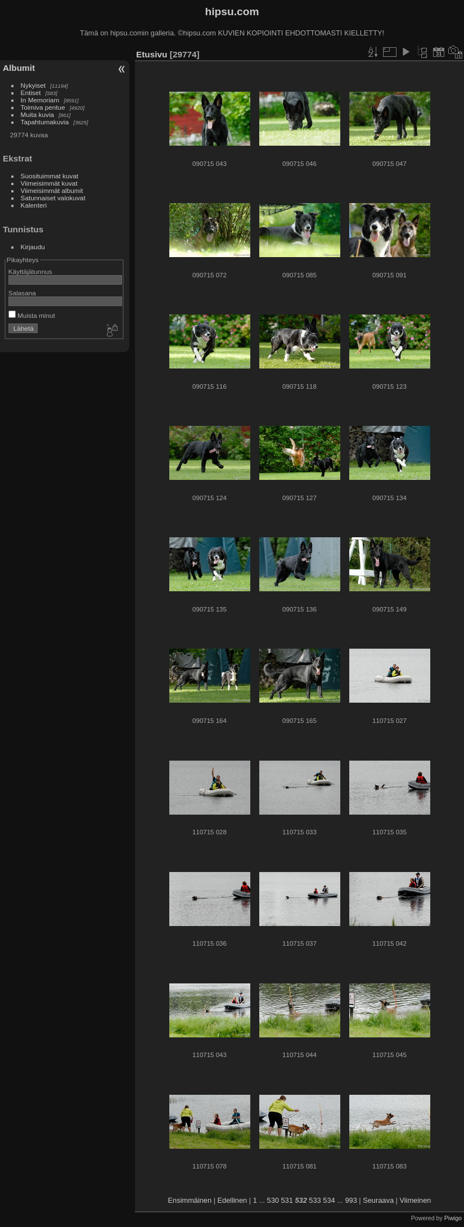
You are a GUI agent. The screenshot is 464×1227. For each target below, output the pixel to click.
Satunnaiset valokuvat (53, 197)
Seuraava (378, 1200)
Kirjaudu (33, 246)
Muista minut (31, 315)
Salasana (22, 292)
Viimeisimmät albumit (52, 190)
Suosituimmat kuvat (50, 175)
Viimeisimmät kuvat (49, 183)
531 (287, 1200)
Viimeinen (415, 1200)
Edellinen (232, 1200)
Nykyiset (33, 85)
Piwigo (453, 1218)
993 (351, 1200)
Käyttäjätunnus (30, 271)
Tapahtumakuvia (45, 121)
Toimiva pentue (43, 107)
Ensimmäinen (190, 1200)
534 (329, 1200)
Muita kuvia (38, 114)
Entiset (31, 92)
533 (315, 1200)
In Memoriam (40, 100)
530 (273, 1200)
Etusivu (151, 54)
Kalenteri (34, 205)
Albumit (19, 68)
